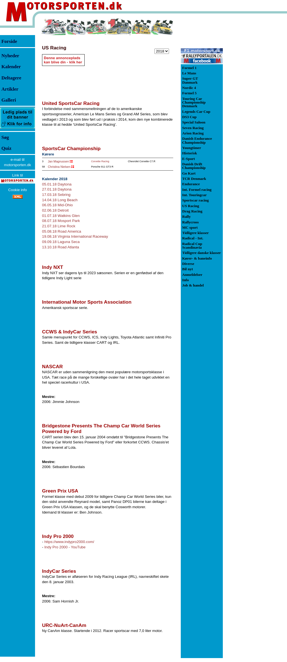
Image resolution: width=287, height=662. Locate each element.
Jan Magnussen (58, 161)
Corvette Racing (100, 161)
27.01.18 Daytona (56, 189)
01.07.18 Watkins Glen (61, 216)
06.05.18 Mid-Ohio (57, 205)
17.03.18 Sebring (56, 195)
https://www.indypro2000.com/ (69, 542)
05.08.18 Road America (61, 231)
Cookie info (17, 190)
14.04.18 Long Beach (60, 200)
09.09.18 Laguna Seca (61, 242)
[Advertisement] (252, 102)
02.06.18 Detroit (55, 210)
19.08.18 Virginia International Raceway (75, 236)
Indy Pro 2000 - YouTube (64, 547)
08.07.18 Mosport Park (61, 221)
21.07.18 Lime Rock (58, 226)
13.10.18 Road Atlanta (60, 247)
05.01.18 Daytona (56, 184)
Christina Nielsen (59, 166)
